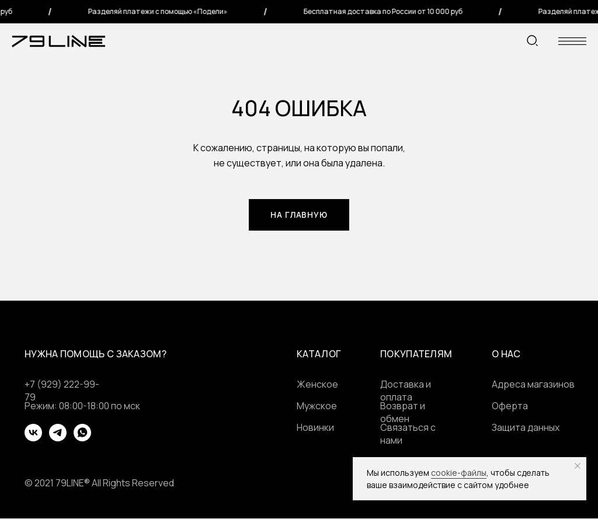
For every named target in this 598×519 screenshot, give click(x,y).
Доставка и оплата (405, 391)
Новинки (315, 428)
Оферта (510, 406)
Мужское (317, 406)
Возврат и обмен (402, 413)
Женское (317, 384)
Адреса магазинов (533, 384)
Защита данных (525, 428)
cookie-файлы (458, 472)
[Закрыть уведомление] (577, 466)
